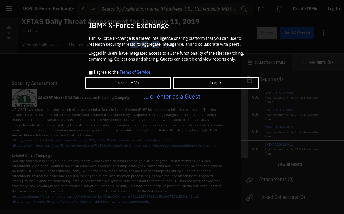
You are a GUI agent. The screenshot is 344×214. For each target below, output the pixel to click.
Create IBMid (127, 83)
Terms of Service (135, 72)
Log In (216, 83)
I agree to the (122, 72)
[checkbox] (91, 73)
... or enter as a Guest (172, 96)
